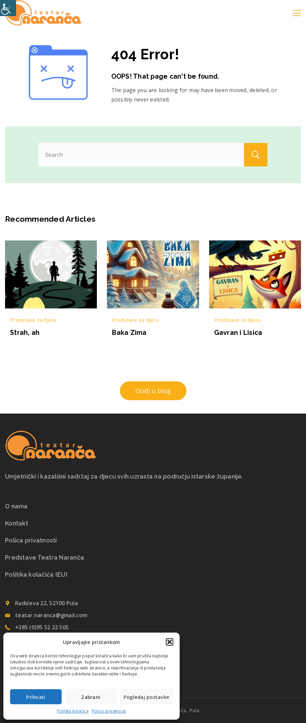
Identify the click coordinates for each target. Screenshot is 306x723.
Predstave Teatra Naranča (44, 558)
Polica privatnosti (109, 711)
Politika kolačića (72, 711)
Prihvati (35, 697)
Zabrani (90, 697)
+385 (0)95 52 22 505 (42, 627)
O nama (16, 506)
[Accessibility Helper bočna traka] (8, 8)
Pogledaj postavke (146, 697)
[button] (169, 642)
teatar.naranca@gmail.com (51, 615)
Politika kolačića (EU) (36, 575)
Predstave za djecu (33, 319)
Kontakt (16, 523)
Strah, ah (25, 333)
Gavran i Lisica (238, 333)
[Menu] (297, 13)
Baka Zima (129, 333)
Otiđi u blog (153, 391)
